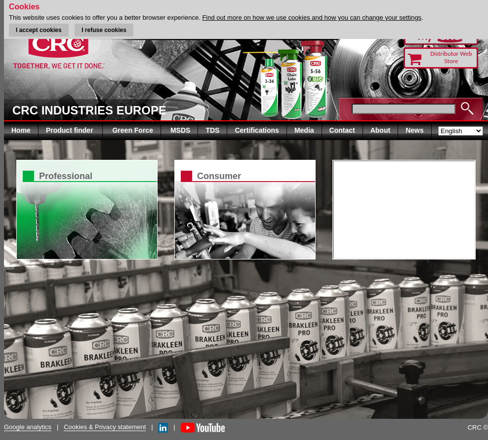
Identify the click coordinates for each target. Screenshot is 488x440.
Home (21, 130)
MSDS (180, 130)
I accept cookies (39, 30)
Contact (342, 130)
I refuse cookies (103, 30)
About (380, 130)
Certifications (257, 130)
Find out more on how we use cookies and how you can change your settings (311, 17)
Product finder (70, 130)
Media (304, 130)
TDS (212, 130)
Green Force (132, 130)
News (415, 130)
